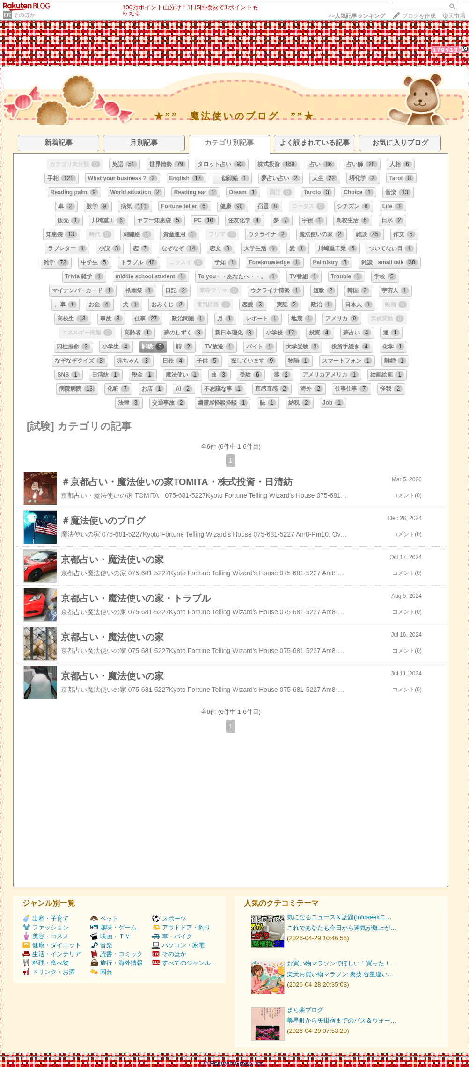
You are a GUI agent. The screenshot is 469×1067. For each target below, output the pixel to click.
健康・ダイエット (51, 945)
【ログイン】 (450, 59)
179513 (445, 49)
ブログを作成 (419, 16)
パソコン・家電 (178, 945)
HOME (11, 60)
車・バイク (172, 936)
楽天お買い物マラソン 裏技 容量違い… (340, 974)
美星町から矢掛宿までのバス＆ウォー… (341, 1020)
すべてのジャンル (181, 962)
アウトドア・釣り (181, 927)
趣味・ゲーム (113, 927)
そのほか (24, 15)
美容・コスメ (45, 936)
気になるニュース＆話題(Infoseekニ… (339, 917)
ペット (104, 918)
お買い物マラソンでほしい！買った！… (341, 963)
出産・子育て (45, 918)
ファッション (45, 927)
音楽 (101, 945)
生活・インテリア (51, 954)
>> (356, 16)
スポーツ (169, 918)
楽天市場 (454, 16)
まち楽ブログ (305, 1009)
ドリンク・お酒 (48, 971)
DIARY (35, 60)
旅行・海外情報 (116, 962)
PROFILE (63, 60)
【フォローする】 (405, 59)
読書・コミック (116, 954)
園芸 (101, 971)
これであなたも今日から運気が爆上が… (341, 927)
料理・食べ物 (45, 962)
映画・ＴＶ (110, 936)
